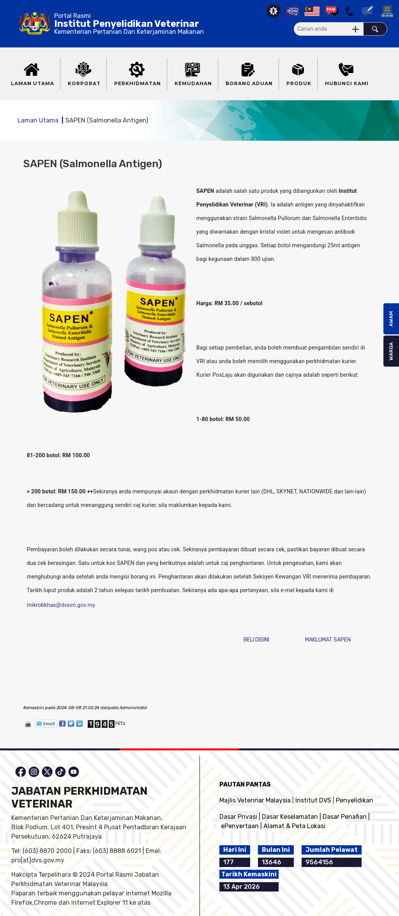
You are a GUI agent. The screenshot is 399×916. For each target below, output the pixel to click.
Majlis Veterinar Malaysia (255, 800)
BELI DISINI (256, 639)
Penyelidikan (354, 800)
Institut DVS (313, 800)
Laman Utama (38, 120)
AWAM (391, 319)
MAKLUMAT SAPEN (328, 639)
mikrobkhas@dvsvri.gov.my (61, 605)
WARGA (391, 351)
